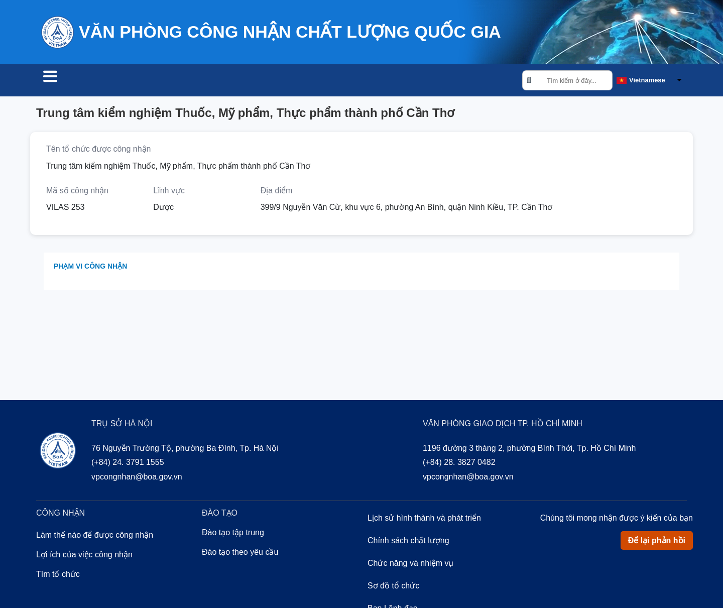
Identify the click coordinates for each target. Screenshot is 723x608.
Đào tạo (201, 81)
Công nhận (141, 81)
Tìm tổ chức (72, 81)
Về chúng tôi (265, 81)
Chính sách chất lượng (408, 542)
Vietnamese (647, 80)
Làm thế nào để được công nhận (94, 536)
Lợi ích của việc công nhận (84, 556)
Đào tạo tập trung (233, 534)
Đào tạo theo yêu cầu (240, 553)
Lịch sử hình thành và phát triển (424, 520)
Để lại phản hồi (656, 542)
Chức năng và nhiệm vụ (410, 564)
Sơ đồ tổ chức (393, 587)
